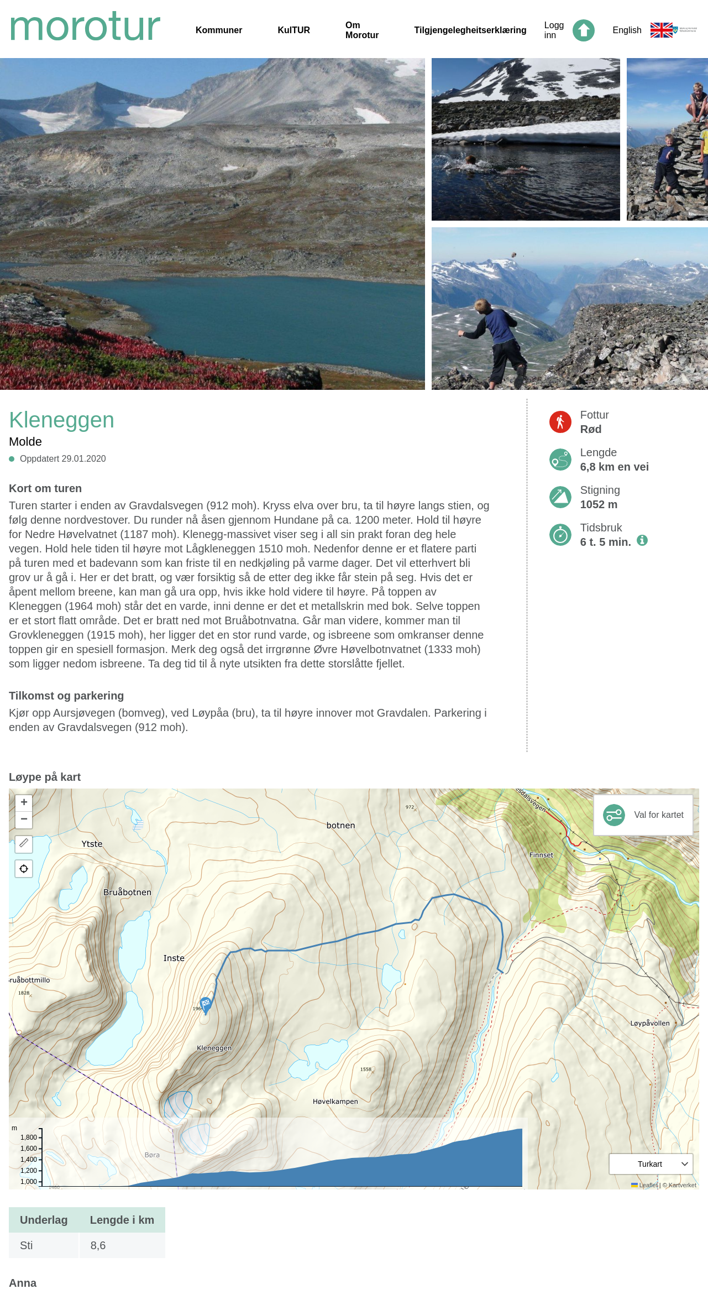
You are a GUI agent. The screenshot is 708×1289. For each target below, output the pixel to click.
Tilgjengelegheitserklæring (471, 30)
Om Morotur (362, 30)
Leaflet (644, 1185)
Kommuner (219, 30)
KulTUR (293, 30)
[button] (205, 1006)
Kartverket (682, 1185)
